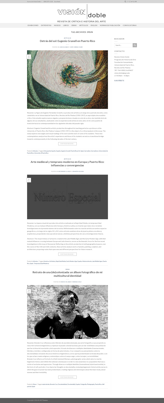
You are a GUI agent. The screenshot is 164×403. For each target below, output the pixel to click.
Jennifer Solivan (78, 171)
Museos (57, 25)
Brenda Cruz (77, 282)
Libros (66, 25)
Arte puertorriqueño (50, 151)
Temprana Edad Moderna (41, 263)
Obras (73, 25)
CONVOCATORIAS (129, 25)
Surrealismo (94, 151)
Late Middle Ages (97, 261)
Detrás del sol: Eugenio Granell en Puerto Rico (67, 40)
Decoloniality (71, 384)
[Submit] (135, 45)
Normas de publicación (110, 25)
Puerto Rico (98, 384)
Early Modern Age (71, 261)
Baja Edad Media (61, 261)
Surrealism (87, 151)
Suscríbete (57, 1)
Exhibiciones (33, 25)
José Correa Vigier (76, 47)
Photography (91, 384)
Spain (82, 151)
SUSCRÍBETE (119, 80)
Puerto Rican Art (75, 151)
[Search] (125, 1)
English (94, 25)
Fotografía (84, 384)
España (58, 151)
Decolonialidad (62, 384)
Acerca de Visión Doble (34, 2)
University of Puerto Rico (41, 153)
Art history (52, 261)
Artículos (83, 25)
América (46, 261)
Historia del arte (87, 261)
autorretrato (46, 384)
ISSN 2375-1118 (48, 1)
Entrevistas (46, 25)
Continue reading (67, 144)
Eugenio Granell (65, 151)
